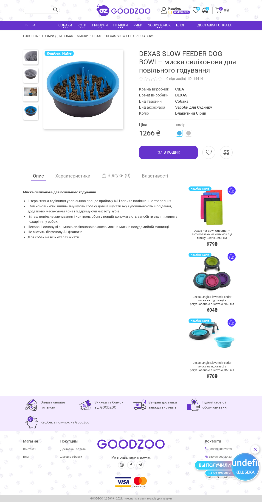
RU (26, 25)
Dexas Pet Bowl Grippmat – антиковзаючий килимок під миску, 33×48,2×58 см (212, 234)
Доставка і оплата (214, 25)
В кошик (168, 152)
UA (33, 25)
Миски (82, 36)
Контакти (29, 449)
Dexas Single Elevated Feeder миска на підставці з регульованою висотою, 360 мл (212, 366)
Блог (180, 25)
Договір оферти (71, 456)
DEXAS (97, 36)
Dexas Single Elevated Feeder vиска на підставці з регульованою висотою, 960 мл (212, 300)
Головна (30, 36)
